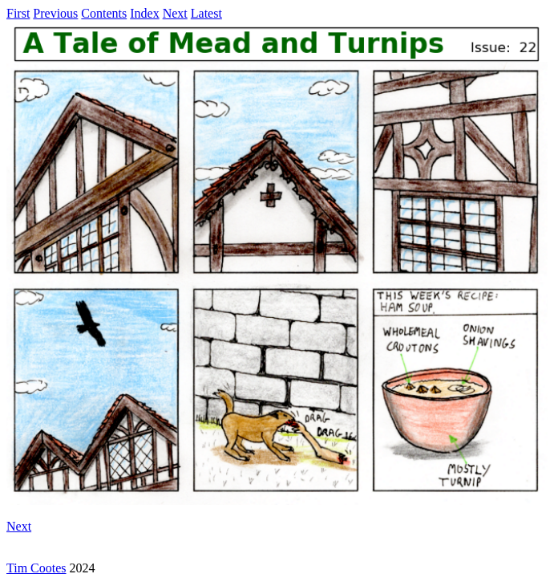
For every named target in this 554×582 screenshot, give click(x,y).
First (18, 13)
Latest (206, 13)
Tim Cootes (36, 568)
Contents (104, 13)
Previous (55, 13)
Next (175, 13)
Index (144, 13)
